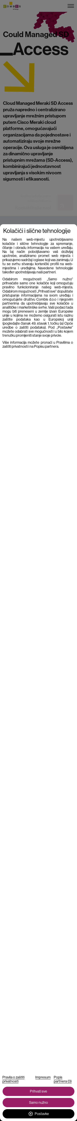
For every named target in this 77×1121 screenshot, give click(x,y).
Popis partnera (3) (63, 1079)
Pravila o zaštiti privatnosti (13, 1079)
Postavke (38, 1113)
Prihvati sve (38, 1091)
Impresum (43, 1077)
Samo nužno (38, 1103)
